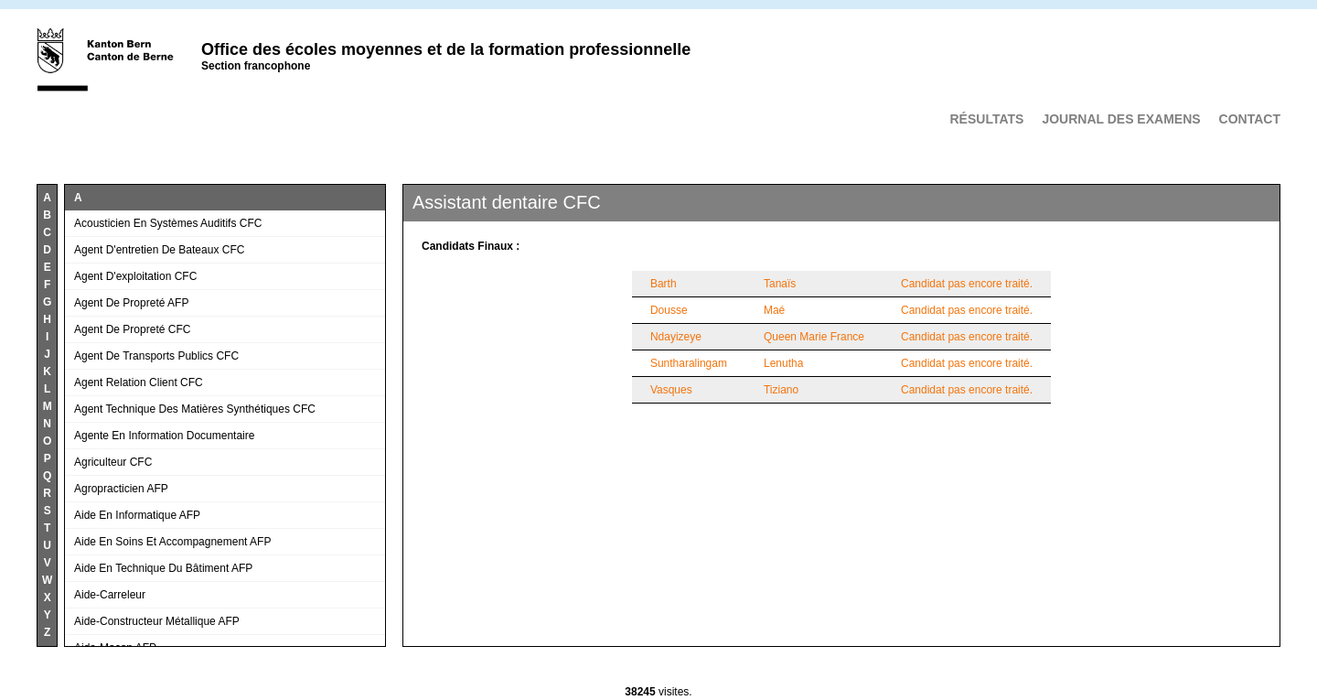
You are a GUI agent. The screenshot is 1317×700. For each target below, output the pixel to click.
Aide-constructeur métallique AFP (157, 621)
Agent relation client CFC (138, 382)
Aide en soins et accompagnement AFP (172, 541)
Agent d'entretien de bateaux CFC (159, 249)
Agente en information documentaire (164, 435)
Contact (1249, 119)
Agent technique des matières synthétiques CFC (195, 409)
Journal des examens (1121, 119)
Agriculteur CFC (113, 462)
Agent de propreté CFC (132, 329)
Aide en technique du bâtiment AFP (163, 568)
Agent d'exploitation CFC (135, 276)
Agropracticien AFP (121, 488)
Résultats (986, 119)
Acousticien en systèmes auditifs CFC (168, 223)
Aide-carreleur (109, 594)
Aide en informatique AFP (137, 515)
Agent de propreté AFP (131, 302)
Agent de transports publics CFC (156, 356)
